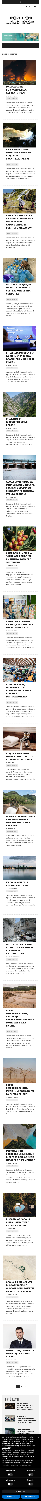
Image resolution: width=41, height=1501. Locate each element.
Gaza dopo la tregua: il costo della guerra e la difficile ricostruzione (20, 949)
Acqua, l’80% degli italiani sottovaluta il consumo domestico (20, 756)
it (32, 6)
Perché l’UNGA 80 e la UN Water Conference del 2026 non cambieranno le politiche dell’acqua (19, 221)
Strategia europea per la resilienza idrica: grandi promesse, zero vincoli (20, 357)
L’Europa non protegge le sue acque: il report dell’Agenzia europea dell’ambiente (20, 1155)
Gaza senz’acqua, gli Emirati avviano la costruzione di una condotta (19, 289)
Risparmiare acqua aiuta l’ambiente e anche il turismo (18, 1222)
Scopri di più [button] (20, 1491)
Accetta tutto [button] (30, 1496)
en (35, 6)
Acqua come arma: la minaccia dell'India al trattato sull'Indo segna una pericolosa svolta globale (20, 487)
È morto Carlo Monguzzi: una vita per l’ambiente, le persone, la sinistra (25, 1407)
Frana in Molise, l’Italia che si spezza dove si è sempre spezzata (25, 1432)
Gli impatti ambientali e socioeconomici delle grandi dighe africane (20, 821)
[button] (38, 1438)
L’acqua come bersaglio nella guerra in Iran (16, 89)
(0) (28, 6)
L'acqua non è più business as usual (17, 884)
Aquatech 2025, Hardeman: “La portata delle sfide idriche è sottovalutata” (18, 690)
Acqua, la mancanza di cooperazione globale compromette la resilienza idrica (20, 1287)
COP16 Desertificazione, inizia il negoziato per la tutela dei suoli (20, 1089)
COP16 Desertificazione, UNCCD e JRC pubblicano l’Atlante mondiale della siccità (20, 1018)
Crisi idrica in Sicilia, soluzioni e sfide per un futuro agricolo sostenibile (19, 558)
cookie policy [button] (6, 1448)
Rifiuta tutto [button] (11, 1496)
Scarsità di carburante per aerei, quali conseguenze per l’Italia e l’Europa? (26, 1419)
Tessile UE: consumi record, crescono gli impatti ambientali (19, 624)
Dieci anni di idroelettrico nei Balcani (17, 421)
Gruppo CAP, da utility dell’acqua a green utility (20, 1353)
